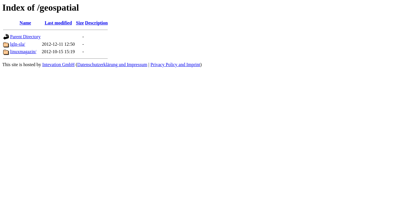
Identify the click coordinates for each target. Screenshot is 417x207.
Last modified (58, 22)
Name (25, 22)
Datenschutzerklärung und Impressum (112, 64)
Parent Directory (25, 36)
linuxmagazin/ (23, 51)
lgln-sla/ (17, 44)
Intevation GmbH (58, 64)
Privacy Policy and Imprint (175, 64)
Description (96, 22)
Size (80, 22)
